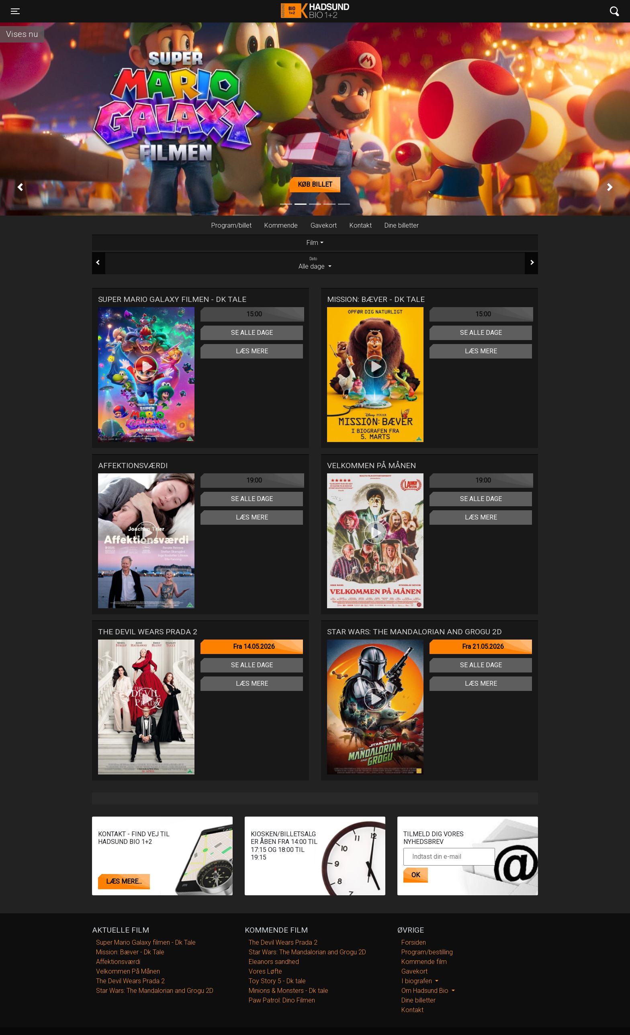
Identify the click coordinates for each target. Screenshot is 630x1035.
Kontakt (361, 225)
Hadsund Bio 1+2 (315, 11)
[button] (20, 187)
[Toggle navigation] (15, 11)
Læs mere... (124, 881)
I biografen (417, 981)
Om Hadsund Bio (425, 990)
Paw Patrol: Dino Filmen (282, 1000)
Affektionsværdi (118, 962)
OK (415, 875)
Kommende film (424, 962)
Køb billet (315, 184)
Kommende (281, 225)
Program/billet (231, 225)
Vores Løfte (265, 971)
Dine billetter (402, 225)
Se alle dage (252, 332)
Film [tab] (312, 243)
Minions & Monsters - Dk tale (288, 990)
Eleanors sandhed (274, 962)
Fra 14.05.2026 (254, 646)
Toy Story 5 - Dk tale (277, 981)
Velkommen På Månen (128, 971)
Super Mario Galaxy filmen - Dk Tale (146, 942)
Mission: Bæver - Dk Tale (130, 952)
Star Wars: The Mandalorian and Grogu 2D (154, 990)
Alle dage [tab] (315, 263)
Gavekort (324, 225)
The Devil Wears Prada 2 (130, 981)
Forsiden (413, 942)
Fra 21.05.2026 (483, 646)
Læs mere (252, 351)
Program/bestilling (427, 952)
